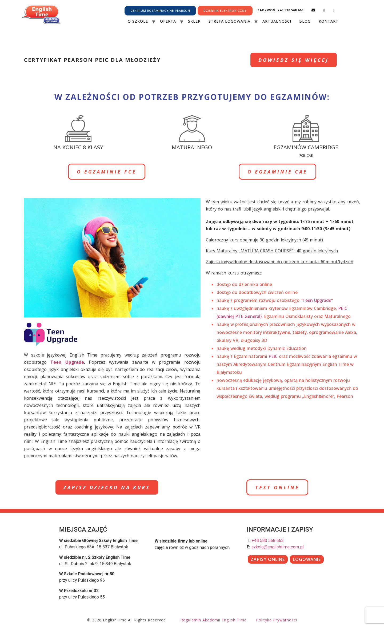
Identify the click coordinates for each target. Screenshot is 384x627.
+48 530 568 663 (268, 540)
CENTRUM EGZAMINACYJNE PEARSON (160, 11)
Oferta (168, 21)
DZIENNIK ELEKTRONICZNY (225, 11)
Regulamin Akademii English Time (214, 619)
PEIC (273, 356)
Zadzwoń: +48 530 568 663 (280, 10)
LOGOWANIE (307, 559)
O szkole (138, 21)
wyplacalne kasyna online (269, 416)
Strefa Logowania (229, 21)
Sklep (194, 21)
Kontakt (328, 21)
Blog (305, 21)
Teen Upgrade (67, 362)
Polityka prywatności (276, 619)
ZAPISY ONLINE (268, 559)
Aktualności (276, 21)
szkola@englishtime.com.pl (277, 546)
